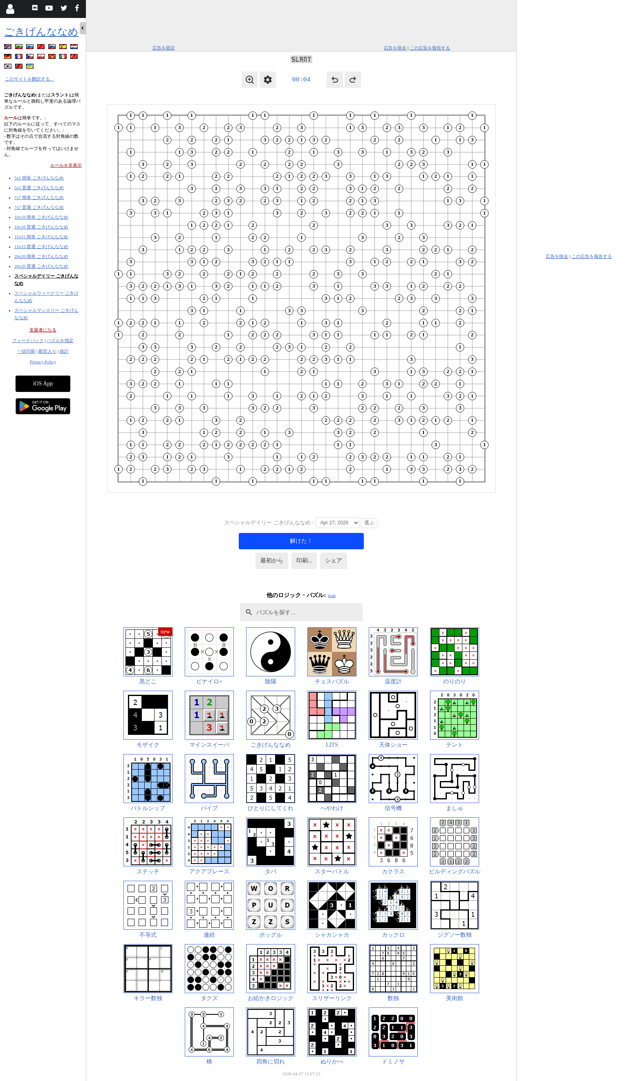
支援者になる (42, 329)
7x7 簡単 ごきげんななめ (39, 197)
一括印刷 (26, 351)
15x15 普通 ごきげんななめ (41, 246)
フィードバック (28, 340)
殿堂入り (47, 351)
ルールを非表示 (66, 165)
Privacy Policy (43, 361)
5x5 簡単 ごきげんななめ (39, 177)
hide (332, 595)
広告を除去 (395, 47)
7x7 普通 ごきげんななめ (39, 207)
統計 (64, 351)
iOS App (43, 383)
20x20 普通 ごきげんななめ (41, 266)
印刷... (304, 560)
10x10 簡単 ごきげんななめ (41, 217)
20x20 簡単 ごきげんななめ (41, 256)
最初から (271, 560)
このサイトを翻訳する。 (29, 78)
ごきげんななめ (41, 31)
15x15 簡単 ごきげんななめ (41, 236)
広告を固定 (163, 47)
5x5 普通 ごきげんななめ (39, 187)
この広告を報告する (430, 47)
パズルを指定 (60, 340)
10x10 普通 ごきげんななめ (41, 226)
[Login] (10, 9)
